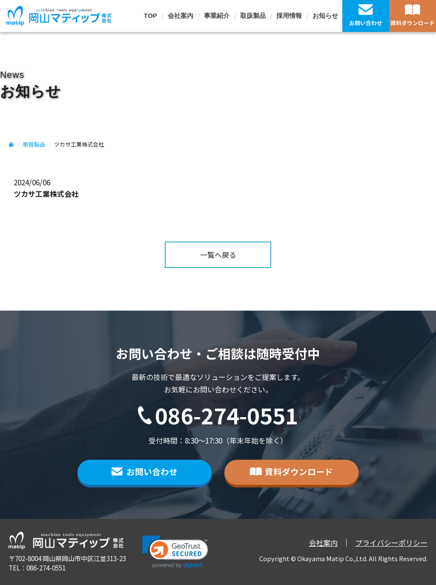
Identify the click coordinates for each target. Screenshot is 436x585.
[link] (175, 552)
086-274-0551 (226, 415)
